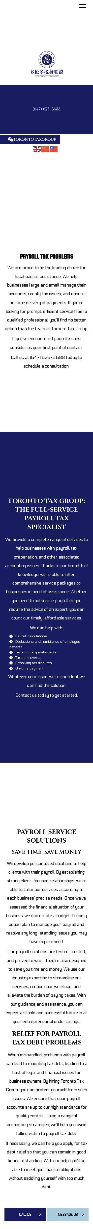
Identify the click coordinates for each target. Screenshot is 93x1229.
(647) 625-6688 (46, 109)
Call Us (25, 1215)
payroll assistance (43, 276)
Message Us (68, 1215)
